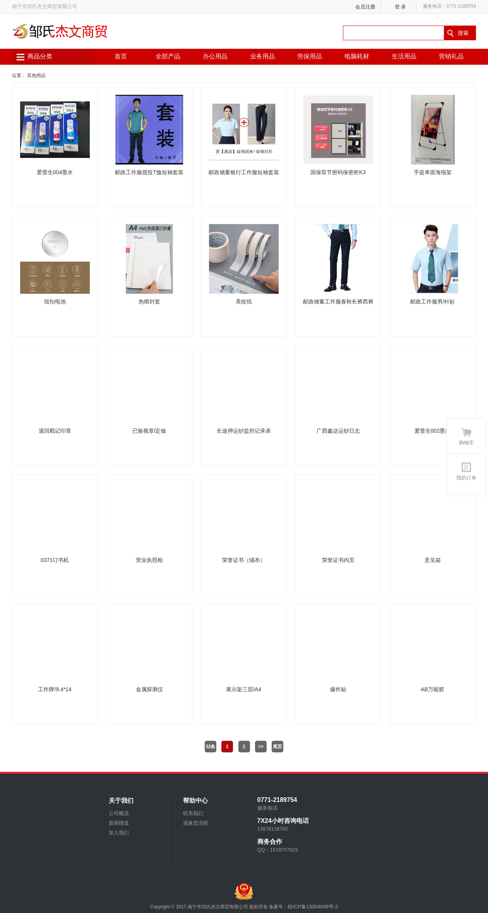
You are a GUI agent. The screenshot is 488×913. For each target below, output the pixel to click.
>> (261, 746)
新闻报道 (119, 823)
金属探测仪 (149, 689)
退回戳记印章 (55, 431)
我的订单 (466, 478)
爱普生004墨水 (55, 172)
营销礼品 (451, 56)
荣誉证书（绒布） (243, 560)
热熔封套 (149, 301)
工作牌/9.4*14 (54, 689)
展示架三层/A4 (243, 689)
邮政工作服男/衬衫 (432, 301)
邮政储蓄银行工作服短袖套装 (244, 172)
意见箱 (433, 560)
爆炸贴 (338, 689)
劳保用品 (309, 56)
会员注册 (365, 7)
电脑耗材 (356, 56)
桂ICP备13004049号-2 (313, 907)
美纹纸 (244, 301)
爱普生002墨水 (432, 431)
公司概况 (119, 813)
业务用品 (262, 56)
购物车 (466, 442)
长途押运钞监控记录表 (244, 431)
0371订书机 (55, 560)
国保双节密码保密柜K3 (338, 172)
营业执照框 (149, 560)
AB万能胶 (432, 689)
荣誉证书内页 (338, 560)
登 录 (400, 7)
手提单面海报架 (433, 172)
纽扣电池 (55, 301)
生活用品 (404, 56)
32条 (210, 746)
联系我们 (193, 813)
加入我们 (119, 833)
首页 (121, 56)
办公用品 (215, 56)
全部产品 (168, 56)
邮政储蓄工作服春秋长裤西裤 (338, 301)
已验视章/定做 (149, 431)
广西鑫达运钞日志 (338, 431)
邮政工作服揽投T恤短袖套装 (149, 172)
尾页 (277, 746)
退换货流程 (195, 823)
